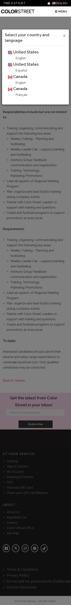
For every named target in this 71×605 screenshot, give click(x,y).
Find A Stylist (14, 3)
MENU (61, 11)
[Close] (64, 35)
